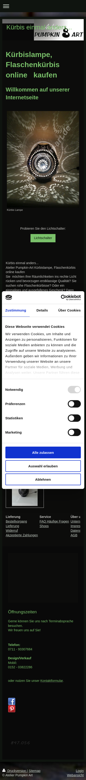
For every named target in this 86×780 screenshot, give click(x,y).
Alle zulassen (43, 452)
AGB (74, 535)
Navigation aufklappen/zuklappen (43, 6)
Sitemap (34, 771)
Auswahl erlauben (43, 466)
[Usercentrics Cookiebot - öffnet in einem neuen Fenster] (61, 297)
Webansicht (75, 775)
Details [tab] (42, 310)
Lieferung (12, 526)
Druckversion (14, 771)
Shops (44, 526)
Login (80, 771)
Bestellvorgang (16, 521)
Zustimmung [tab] (15, 310)
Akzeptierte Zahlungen (22, 535)
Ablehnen (43, 479)
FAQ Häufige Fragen (54, 521)
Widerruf (12, 530)
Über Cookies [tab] (69, 310)
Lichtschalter (43, 238)
